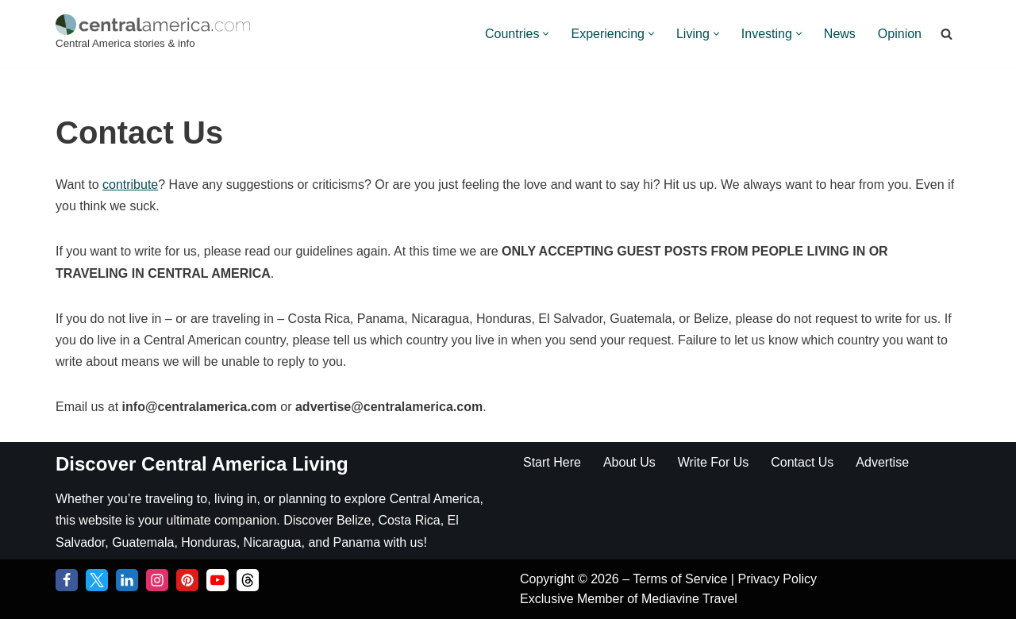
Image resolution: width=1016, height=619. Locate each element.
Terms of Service (682, 579)
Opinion (900, 33)
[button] (545, 34)
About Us (629, 462)
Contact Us (802, 462)
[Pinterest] (187, 580)
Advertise (882, 462)
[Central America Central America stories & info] (153, 33)
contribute (130, 184)
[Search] (946, 34)
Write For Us (713, 462)
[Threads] (248, 580)
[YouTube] (217, 580)
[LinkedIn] (127, 580)
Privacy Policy (777, 579)
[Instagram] (157, 580)
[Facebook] (67, 580)
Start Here (552, 462)
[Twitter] (97, 580)
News (840, 33)
